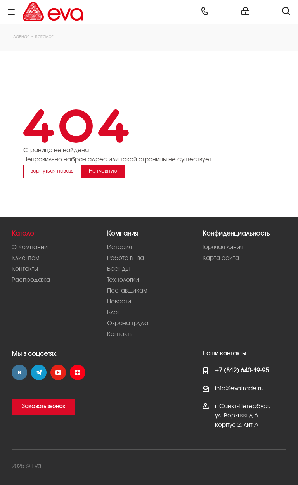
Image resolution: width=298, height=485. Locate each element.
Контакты (25, 269)
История (119, 247)
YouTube (58, 372)
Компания (122, 234)
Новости (119, 302)
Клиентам (26, 258)
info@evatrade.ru (239, 388)
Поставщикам (127, 291)
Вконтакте (19, 372)
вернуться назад (52, 171)
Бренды (118, 269)
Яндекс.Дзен (77, 372)
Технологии (123, 280)
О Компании (30, 247)
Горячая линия (223, 247)
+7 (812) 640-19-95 (242, 371)
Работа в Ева (125, 258)
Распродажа (31, 280)
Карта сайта (221, 258)
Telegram (39, 372)
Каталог (24, 234)
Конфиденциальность (236, 234)
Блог (113, 312)
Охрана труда (127, 323)
